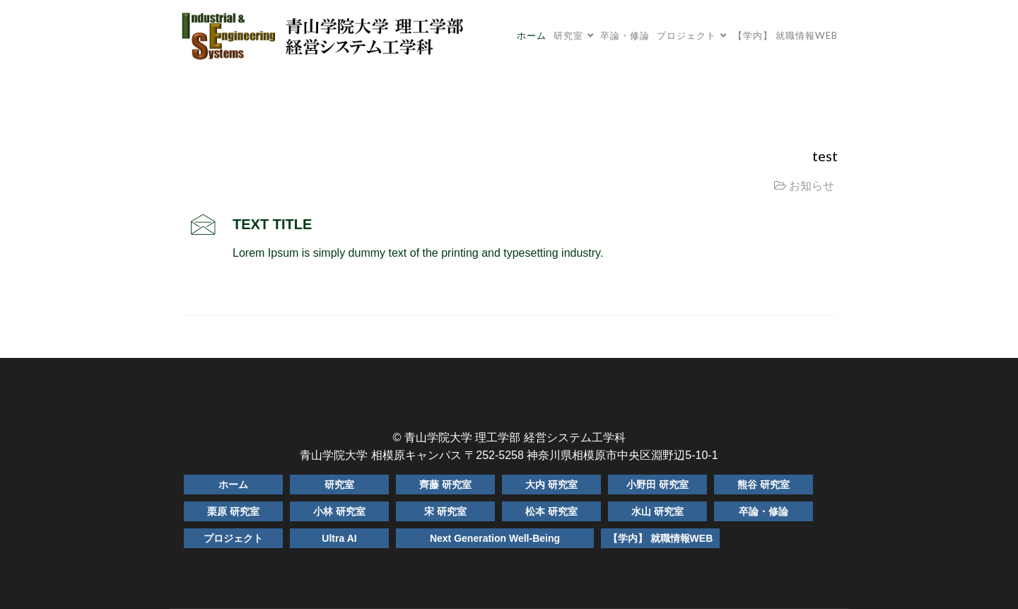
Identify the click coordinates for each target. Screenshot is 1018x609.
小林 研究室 (339, 511)
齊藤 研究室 (445, 484)
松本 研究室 (551, 511)
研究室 (568, 35)
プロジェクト (686, 35)
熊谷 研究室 (763, 484)
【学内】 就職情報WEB (785, 35)
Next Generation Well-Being (495, 538)
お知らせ (811, 186)
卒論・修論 (625, 35)
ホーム (531, 35)
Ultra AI (339, 538)
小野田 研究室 (657, 484)
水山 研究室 (657, 511)
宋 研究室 (445, 511)
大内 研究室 (551, 484)
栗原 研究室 (233, 511)
